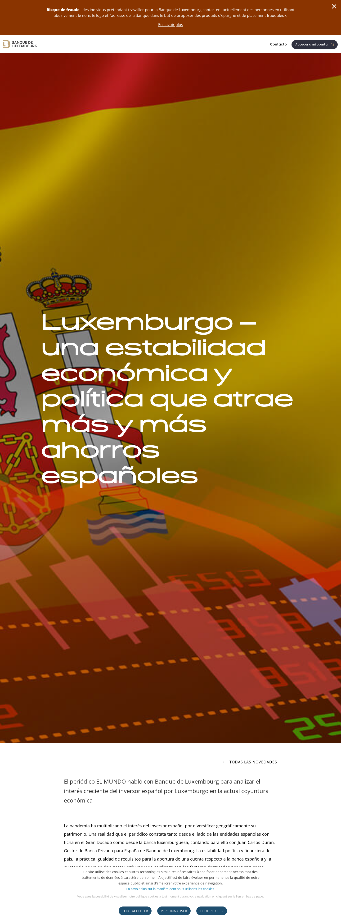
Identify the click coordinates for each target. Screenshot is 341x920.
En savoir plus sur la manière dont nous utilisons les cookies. (170, 889)
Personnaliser (174, 911)
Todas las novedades (250, 762)
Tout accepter (135, 911)
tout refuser (212, 911)
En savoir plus (170, 24)
